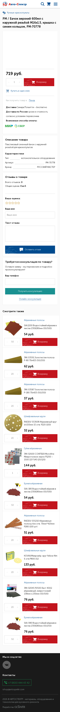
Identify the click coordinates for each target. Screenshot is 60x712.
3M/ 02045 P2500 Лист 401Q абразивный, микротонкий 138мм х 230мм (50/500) (38, 591)
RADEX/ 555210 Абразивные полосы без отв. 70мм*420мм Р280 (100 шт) (39, 524)
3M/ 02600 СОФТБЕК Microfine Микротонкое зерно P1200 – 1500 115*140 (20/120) (39, 457)
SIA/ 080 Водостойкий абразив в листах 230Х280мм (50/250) (40, 624)
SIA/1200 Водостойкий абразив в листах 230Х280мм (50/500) (40, 327)
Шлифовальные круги (34, 416)
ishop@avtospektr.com (13, 689)
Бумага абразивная (33, 483)
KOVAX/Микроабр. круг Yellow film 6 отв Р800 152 (40, 557)
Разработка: (14, 706)
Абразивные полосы (34, 320)
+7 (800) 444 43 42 (19, 682)
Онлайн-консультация (30, 299)
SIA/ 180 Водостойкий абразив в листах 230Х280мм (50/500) (40, 490)
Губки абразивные (33, 448)
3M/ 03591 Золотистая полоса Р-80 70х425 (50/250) (39, 359)
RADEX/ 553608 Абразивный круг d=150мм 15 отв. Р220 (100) (40, 423)
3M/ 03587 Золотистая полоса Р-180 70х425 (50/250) (39, 391)
